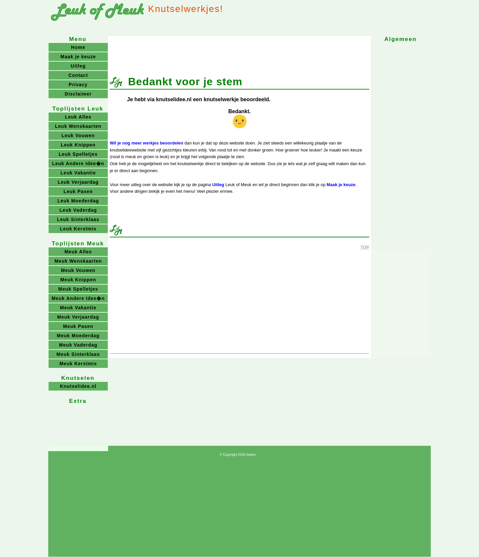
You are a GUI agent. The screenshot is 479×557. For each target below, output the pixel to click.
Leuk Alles (78, 117)
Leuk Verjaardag (78, 182)
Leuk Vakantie (78, 172)
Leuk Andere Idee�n (78, 163)
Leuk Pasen (78, 191)
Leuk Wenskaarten (78, 126)
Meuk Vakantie (78, 307)
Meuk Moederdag (78, 335)
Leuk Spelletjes (78, 154)
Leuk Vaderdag (78, 210)
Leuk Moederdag (78, 200)
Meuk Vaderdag (78, 345)
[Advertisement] (239, 53)
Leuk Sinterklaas (78, 219)
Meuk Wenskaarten (78, 261)
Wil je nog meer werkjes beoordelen (146, 142)
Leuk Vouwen (78, 135)
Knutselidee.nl (78, 386)
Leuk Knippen (78, 144)
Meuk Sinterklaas (78, 354)
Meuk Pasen (78, 326)
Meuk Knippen (78, 279)
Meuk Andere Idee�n (78, 298)
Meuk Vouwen (78, 270)
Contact (78, 75)
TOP (365, 247)
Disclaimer (78, 94)
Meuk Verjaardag (78, 317)
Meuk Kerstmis (78, 363)
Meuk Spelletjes (78, 289)
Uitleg (218, 184)
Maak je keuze (341, 184)
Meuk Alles (78, 251)
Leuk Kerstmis (78, 228)
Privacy (78, 84)
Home (78, 47)
